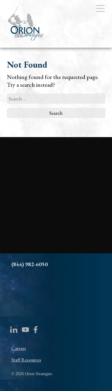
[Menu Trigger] (100, 8)
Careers (18, 348)
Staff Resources (26, 360)
